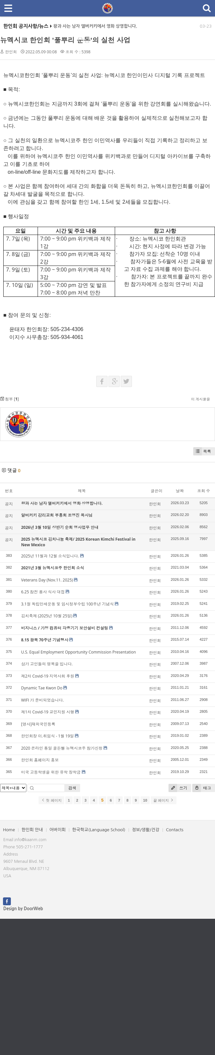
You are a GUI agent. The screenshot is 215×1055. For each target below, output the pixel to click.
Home (9, 830)
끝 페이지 (163, 800)
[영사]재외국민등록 (38, 724)
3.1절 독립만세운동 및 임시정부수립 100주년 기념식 (67, 604)
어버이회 (57, 830)
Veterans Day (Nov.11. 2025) (47, 580)
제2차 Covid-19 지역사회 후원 (47, 676)
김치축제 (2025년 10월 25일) (46, 616)
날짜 (180, 491)
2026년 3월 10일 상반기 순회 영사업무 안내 (60, 527)
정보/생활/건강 (145, 830)
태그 (201, 788)
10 (145, 800)
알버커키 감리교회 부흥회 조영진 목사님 (56, 515)
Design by (23, 909)
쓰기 (178, 788)
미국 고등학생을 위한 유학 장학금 (50, 772)
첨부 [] (9, 399)
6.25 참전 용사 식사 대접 (43, 592)
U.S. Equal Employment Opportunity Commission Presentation (78, 652)
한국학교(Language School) (98, 830)
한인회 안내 (32, 830)
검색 (72, 788)
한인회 (11, 52)
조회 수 (203, 491)
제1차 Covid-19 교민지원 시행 (47, 712)
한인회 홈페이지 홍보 (40, 760)
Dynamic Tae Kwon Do (41, 688)
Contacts (174, 830)
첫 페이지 (51, 800)
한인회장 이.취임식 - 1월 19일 (47, 736)
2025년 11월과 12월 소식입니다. (50, 556)
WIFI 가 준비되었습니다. (42, 700)
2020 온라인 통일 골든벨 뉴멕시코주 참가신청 (62, 748)
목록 (202, 451)
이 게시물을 (200, 399)
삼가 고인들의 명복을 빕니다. (47, 664)
